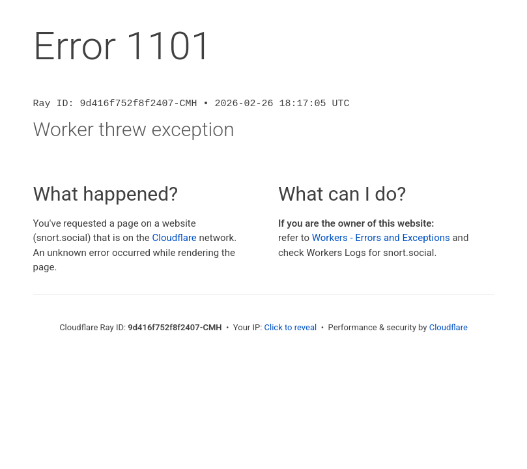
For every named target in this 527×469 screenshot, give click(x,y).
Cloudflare (174, 238)
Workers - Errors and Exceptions (381, 238)
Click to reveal (290, 327)
